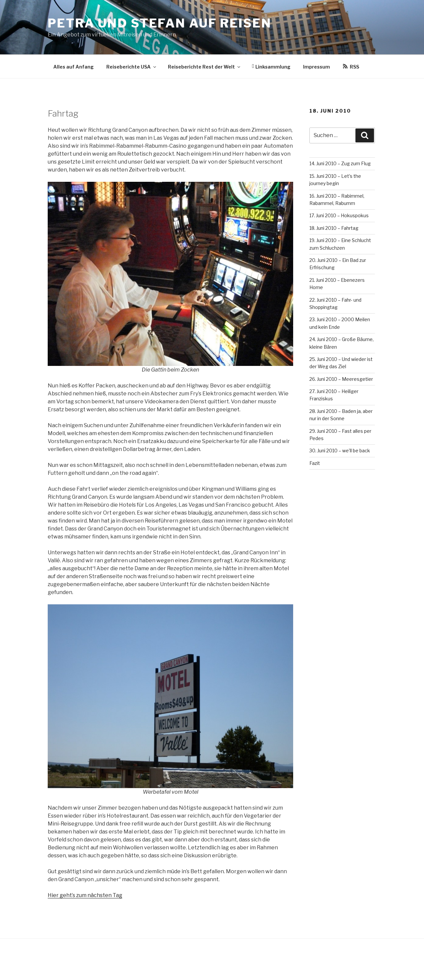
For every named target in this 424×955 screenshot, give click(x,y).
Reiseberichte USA (131, 67)
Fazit (314, 463)
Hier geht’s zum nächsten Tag (85, 895)
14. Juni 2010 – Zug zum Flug (340, 163)
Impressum (316, 67)
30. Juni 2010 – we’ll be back (339, 450)
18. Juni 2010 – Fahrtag (333, 228)
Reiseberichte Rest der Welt (204, 67)
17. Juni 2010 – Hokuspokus (339, 215)
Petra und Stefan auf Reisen (160, 23)
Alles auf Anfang (73, 67)
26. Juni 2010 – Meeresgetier (341, 379)
